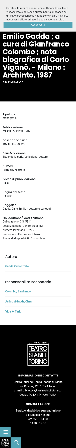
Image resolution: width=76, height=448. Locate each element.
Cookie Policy (28, 394)
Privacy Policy (47, 394)
